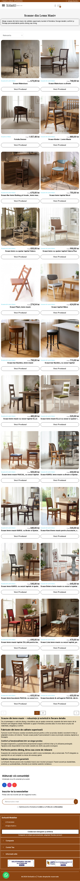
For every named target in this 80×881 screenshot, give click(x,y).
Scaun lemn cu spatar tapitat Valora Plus (60, 251)
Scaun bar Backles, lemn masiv (20, 363)
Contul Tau (10, 847)
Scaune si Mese (6, 137)
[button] (55, 5)
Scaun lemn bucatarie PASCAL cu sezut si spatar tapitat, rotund (28, 698)
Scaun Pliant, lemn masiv (20, 307)
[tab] (40, 841)
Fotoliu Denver (20, 139)
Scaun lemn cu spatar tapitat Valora (20, 251)
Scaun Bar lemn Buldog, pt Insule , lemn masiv (20, 195)
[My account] (58, 5)
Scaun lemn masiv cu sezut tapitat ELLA (20, 419)
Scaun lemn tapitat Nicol (59, 195)
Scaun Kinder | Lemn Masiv (59, 139)
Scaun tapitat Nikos (59, 307)
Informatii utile (11, 854)
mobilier (20, 5)
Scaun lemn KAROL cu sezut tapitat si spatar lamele (23, 586)
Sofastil (11, 5)
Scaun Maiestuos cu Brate (60, 83)
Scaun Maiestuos (20, 83)
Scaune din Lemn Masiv (8, 81)
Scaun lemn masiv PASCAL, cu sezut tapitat (20, 474)
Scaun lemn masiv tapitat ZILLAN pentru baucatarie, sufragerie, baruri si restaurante (37, 642)
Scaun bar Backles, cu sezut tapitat (60, 363)
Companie (10, 841)
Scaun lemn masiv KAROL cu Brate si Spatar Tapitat (23, 530)
